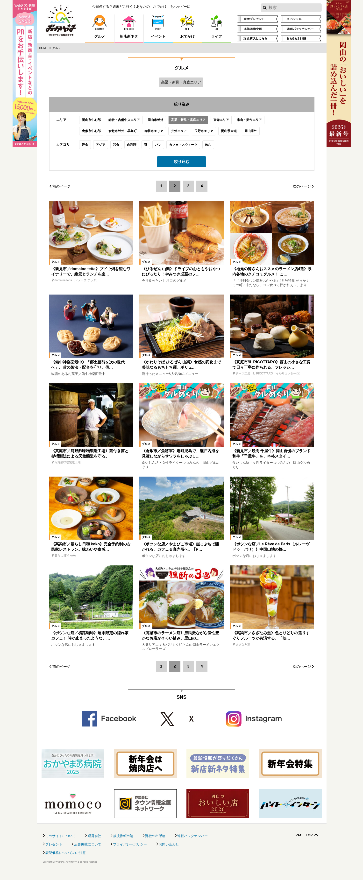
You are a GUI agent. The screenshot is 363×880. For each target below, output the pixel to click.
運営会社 (94, 843)
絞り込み (181, 104)
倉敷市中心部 (98, 134)
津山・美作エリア (256, 123)
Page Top (304, 842)
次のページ (302, 193)
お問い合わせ (169, 851)
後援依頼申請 (123, 843)
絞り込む (181, 165)
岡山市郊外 (163, 123)
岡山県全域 (236, 134)
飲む (216, 148)
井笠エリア (186, 134)
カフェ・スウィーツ (191, 148)
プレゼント (53, 851)
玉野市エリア (211, 134)
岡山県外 (258, 134)
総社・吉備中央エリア (131, 123)
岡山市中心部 (98, 123)
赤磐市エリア (161, 134)
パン (166, 148)
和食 (124, 148)
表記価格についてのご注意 (65, 860)
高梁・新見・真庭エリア (195, 123)
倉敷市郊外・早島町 (130, 134)
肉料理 (139, 148)
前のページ (61, 193)
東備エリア (228, 123)
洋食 (92, 148)
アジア (108, 148)
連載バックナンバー (192, 843)
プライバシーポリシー (130, 851)
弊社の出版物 (155, 843)
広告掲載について (87, 851)
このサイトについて (60, 843)
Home (43, 48)
